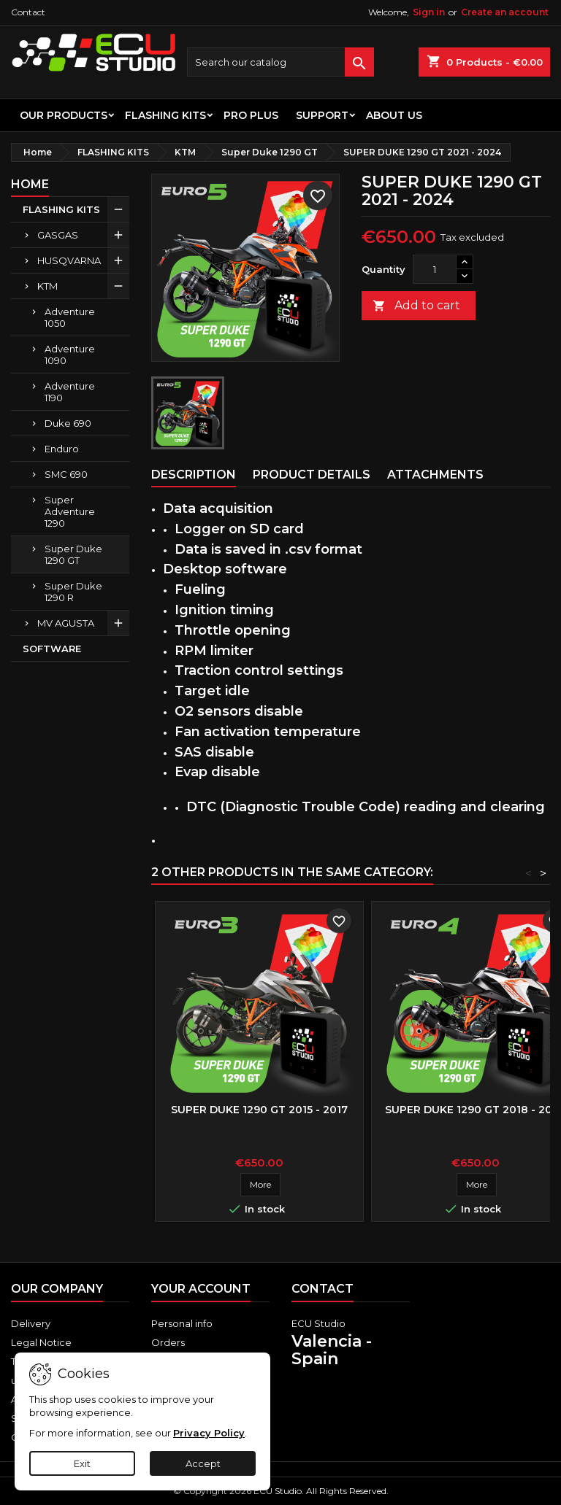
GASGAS (57, 235)
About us (394, 115)
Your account (201, 1289)
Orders (168, 1342)
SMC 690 (66, 474)
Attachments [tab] (435, 474)
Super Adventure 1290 (70, 511)
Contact (28, 12)
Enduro (62, 448)
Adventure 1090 (70, 354)
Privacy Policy (209, 1433)
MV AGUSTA (65, 623)
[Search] (280, 62)
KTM (47, 286)
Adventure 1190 (70, 391)
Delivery (30, 1323)
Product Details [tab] (311, 474)
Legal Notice (41, 1342)
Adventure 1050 (70, 317)
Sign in (429, 12)
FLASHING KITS (165, 115)
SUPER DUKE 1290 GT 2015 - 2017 (259, 1109)
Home (30, 184)
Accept (203, 1463)
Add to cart (416, 306)
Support (322, 115)
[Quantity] (435, 269)
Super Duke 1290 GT (73, 554)
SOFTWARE (52, 648)
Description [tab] (193, 474)
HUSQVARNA (69, 260)
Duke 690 (68, 423)
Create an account (505, 12)
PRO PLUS (251, 115)
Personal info (182, 1323)
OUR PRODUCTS (63, 115)
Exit (82, 1463)
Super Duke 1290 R (73, 591)
